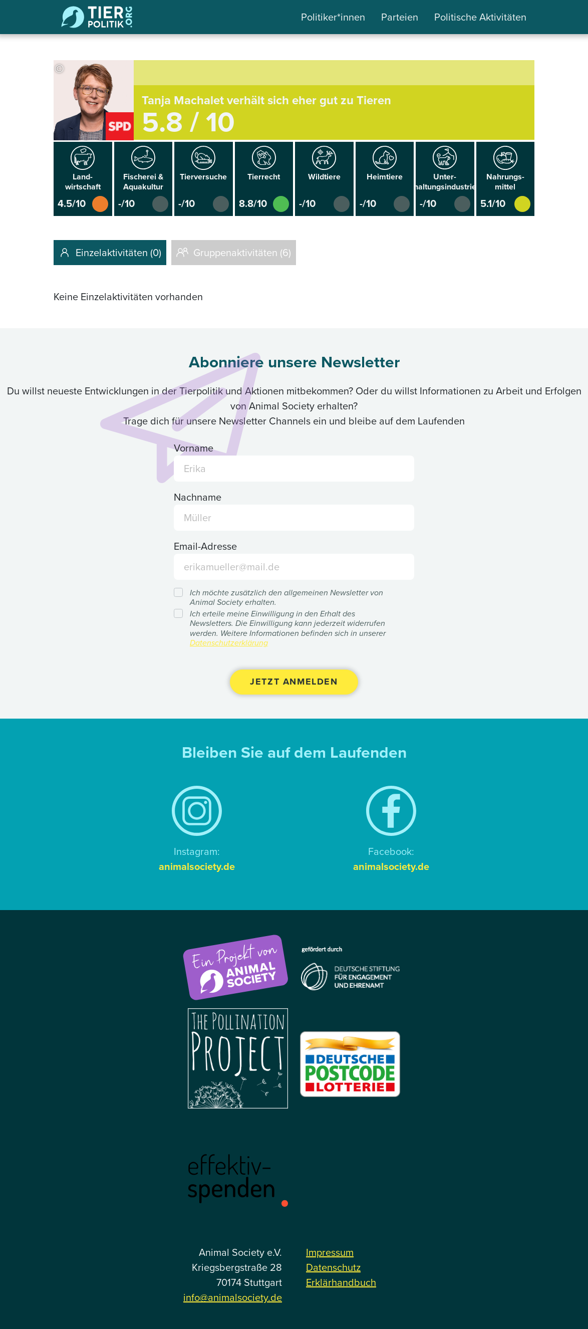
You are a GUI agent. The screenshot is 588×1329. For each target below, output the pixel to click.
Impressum (330, 1252)
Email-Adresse (205, 546)
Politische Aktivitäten (480, 17)
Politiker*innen (333, 17)
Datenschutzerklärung (229, 642)
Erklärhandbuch (341, 1282)
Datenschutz (333, 1267)
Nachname (197, 497)
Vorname (193, 447)
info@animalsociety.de (232, 1297)
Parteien (399, 17)
